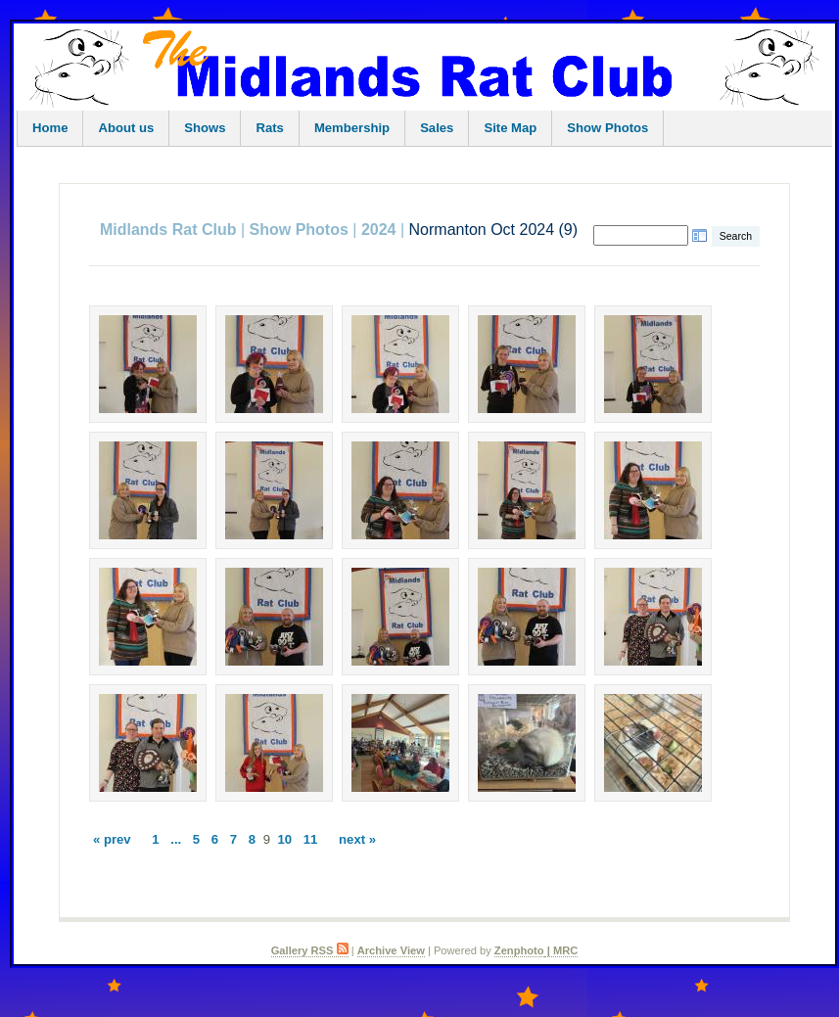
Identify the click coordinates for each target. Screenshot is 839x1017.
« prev (112, 839)
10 (285, 839)
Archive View (391, 950)
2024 (378, 229)
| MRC (561, 950)
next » (357, 839)
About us (126, 127)
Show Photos (607, 127)
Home (50, 127)
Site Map (510, 127)
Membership (352, 127)
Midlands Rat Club (168, 229)
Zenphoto (519, 950)
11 (310, 839)
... (175, 839)
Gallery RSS (310, 950)
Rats (269, 127)
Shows (204, 127)
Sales (436, 127)
